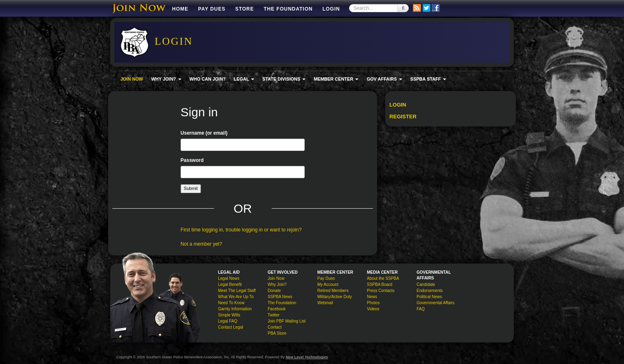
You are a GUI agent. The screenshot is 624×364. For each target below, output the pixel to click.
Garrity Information (235, 309)
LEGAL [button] (244, 78)
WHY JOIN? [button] (166, 78)
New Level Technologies (307, 357)
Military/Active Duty (334, 296)
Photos (373, 303)
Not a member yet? (201, 244)
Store (244, 9)
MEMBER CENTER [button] (336, 78)
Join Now (276, 278)
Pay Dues (211, 9)
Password (192, 160)
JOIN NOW (131, 78)
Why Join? (277, 284)
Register (402, 116)
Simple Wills (229, 315)
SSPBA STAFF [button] (428, 78)
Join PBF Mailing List (286, 321)
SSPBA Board (379, 284)
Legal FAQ (227, 321)
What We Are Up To (235, 296)
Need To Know (231, 303)
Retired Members (333, 290)
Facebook (277, 309)
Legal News (228, 278)
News (372, 296)
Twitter (273, 315)
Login (331, 9)
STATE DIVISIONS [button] (283, 78)
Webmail (325, 303)
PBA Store (277, 333)
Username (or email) (204, 133)
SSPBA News (280, 296)
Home (180, 9)
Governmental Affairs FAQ (435, 306)
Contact (274, 327)
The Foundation (288, 9)
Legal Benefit (230, 284)
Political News (429, 296)
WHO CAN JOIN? (208, 78)
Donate (274, 290)
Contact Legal (230, 327)
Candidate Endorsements (430, 287)
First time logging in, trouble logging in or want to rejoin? (241, 230)
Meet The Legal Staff (236, 290)
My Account (327, 284)
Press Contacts (381, 290)
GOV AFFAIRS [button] (384, 78)
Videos (373, 309)
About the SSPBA (383, 278)
